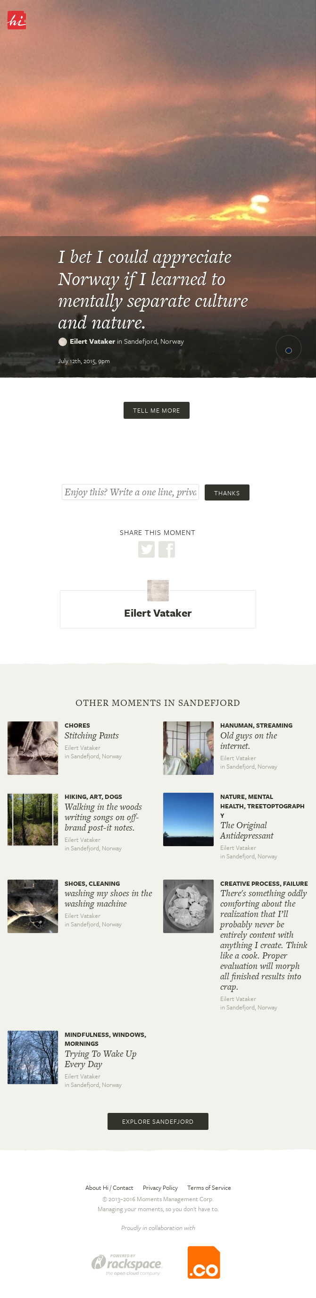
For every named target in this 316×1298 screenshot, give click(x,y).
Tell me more (156, 410)
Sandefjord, (154, 341)
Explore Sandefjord (158, 1121)
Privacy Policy (160, 1187)
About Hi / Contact (109, 1187)
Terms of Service (209, 1187)
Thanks (227, 493)
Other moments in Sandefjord (158, 703)
